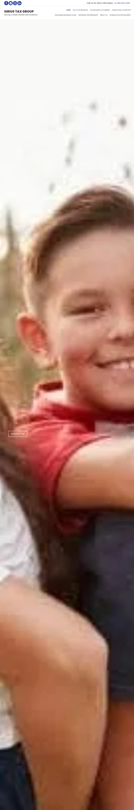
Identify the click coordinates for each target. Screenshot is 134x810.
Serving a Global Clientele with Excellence (20, 15)
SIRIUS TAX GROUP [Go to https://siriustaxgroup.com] (19, 11)
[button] (6, 3)
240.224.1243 (123, 3)
